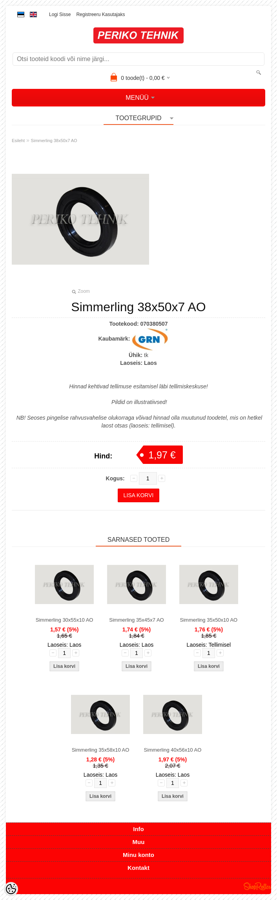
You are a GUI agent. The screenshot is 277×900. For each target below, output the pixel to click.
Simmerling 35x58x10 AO (100, 750)
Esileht (18, 140)
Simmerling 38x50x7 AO (54, 140)
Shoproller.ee (257, 886)
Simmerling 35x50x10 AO (209, 620)
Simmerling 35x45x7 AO (136, 620)
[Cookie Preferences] (11, 889)
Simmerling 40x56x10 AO (173, 750)
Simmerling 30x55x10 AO (64, 620)
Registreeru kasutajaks (100, 14)
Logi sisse (60, 14)
